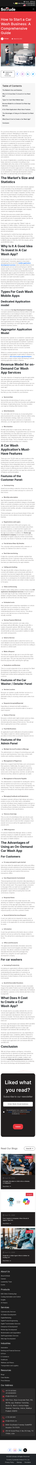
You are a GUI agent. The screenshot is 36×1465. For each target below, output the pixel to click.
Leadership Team (6, 1282)
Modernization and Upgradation (11, 1333)
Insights (3, 1300)
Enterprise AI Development (9, 1326)
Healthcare (4, 1359)
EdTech (3, 1353)
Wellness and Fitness (7, 1362)
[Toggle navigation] (33, 9)
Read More (7, 1186)
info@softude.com (11, 1396)
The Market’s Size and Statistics (12, 90)
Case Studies (5, 1377)
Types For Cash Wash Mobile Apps (13, 100)
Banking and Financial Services (10, 1350)
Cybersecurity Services (8, 1311)
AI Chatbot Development (8, 1314)
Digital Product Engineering (9, 1320)
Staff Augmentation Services (9, 1335)
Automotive (4, 1347)
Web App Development (8, 1338)
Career (26, 1)
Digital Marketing (6, 1318)
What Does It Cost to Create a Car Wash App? (16, 119)
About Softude (5, 1276)
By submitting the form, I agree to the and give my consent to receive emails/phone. (19, 1112)
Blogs (32, 1)
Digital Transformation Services (10, 1323)
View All (29, 1148)
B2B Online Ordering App (9, 1294)
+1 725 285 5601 (30, 5)
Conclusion (6, 123)
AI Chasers (4, 1303)
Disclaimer (28, 1462)
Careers (3, 1279)
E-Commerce (5, 1356)
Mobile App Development (9, 1329)
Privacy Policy (9, 1462)
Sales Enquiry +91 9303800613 (26, 3)
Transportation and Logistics (9, 1365)
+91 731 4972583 (10, 1390)
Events (3, 1285)
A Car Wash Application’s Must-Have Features (16, 109)
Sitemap (19, 1462)
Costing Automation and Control (11, 1297)
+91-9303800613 (10, 1393)
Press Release (5, 1380)
